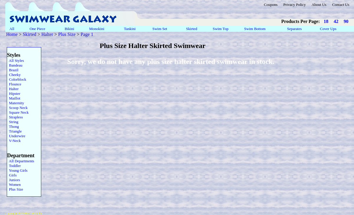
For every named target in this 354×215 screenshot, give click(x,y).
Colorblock (16, 79)
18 (326, 21)
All (12, 29)
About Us (319, 4)
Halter (47, 34)
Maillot (13, 98)
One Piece (38, 29)
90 (346, 21)
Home (12, 34)
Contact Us (340, 4)
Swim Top (220, 29)
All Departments (20, 161)
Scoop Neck (17, 107)
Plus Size (66, 34)
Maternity (15, 103)
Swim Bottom (255, 29)
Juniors (13, 180)
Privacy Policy (294, 4)
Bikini (69, 29)
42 (336, 21)
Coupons (270, 4)
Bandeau (14, 65)
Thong (13, 126)
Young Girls (17, 170)
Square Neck (18, 112)
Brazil (12, 70)
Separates (294, 29)
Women (14, 184)
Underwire (16, 136)
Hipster (13, 93)
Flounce (14, 84)
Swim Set (160, 29)
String (12, 122)
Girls (12, 175)
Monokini (96, 29)
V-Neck (14, 140)
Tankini (130, 29)
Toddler (14, 165)
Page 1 (87, 34)
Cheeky (14, 74)
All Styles (15, 60)
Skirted (192, 29)
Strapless (15, 117)
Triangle (14, 131)
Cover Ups (328, 29)
